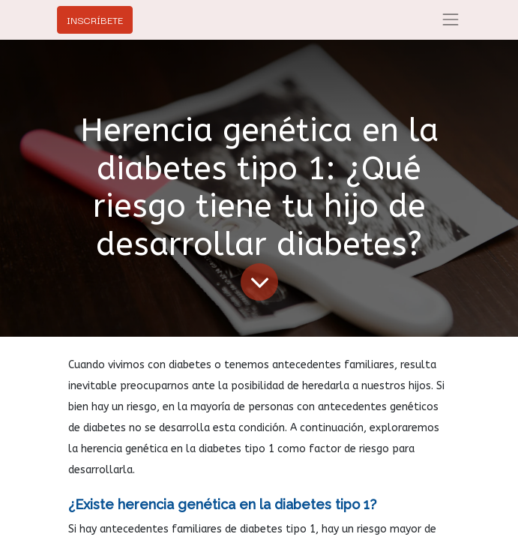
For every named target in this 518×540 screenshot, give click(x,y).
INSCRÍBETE (95, 19)
